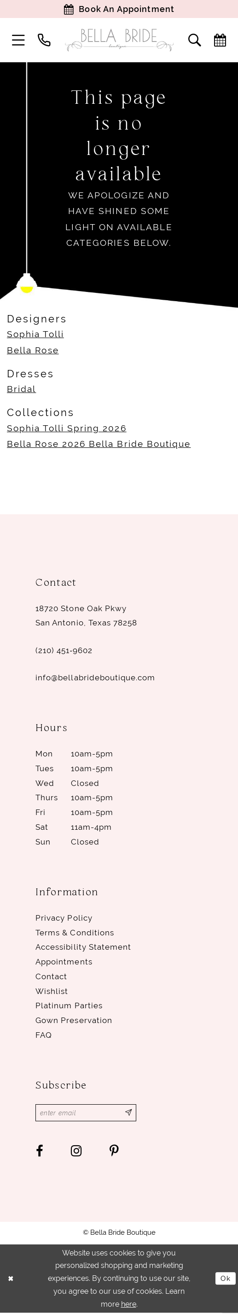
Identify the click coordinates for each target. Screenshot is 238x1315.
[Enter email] (88, 1114)
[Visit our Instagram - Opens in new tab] (76, 1152)
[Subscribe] (133, 1114)
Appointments (63, 962)
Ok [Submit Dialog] (225, 1280)
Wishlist (51, 992)
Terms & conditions (74, 933)
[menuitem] (18, 41)
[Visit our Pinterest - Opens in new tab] (114, 1152)
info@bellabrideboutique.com (95, 678)
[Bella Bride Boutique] (119, 41)
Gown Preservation (73, 1021)
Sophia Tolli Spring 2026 (67, 429)
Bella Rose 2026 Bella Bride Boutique (99, 445)
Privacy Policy (63, 918)
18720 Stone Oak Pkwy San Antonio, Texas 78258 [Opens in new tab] (86, 617)
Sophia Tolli (35, 335)
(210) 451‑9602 (64, 651)
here (128, 1306)
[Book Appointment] (119, 9)
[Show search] (195, 41)
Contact (51, 977)
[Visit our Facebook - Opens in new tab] (39, 1152)
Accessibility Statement (83, 948)
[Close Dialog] (11, 1280)
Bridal (21, 390)
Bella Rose (33, 351)
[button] (18, 41)
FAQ (43, 1036)
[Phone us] (44, 41)
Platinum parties (69, 1006)
